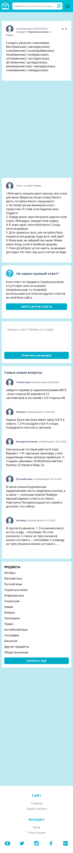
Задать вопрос (36, 809)
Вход (36, 827)
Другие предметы (16, 647)
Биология (10, 641)
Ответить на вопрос (36, 355)
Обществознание (16, 652)
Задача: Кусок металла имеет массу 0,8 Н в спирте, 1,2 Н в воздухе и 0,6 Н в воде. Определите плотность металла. (35, 423)
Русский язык (13, 584)
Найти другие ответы (36, 306)
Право (8, 624)
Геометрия (11, 601)
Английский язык (16, 630)
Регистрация (36, 833)
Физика (9, 612)
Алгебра (9, 573)
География (11, 635)
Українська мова (16, 590)
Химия (8, 607)
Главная (36, 803)
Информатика (14, 595)
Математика (13, 578)
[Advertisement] (36, 105)
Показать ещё (36, 660)
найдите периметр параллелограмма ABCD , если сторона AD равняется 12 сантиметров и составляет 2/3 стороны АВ (36, 394)
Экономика (12, 618)
